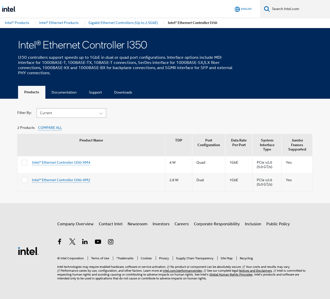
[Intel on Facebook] (59, 242)
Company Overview (75, 224)
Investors (161, 224)
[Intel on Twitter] (72, 242)
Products (31, 92)
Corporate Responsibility (217, 224)
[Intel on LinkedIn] (85, 242)
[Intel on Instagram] (110, 242)
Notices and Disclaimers (255, 270)
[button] (71, 112)
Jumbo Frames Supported (297, 145)
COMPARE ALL (50, 128)
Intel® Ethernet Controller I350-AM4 (61, 162)
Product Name (91, 140)
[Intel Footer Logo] (28, 250)
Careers (182, 224)
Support (95, 92)
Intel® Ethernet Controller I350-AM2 (61, 180)
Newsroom (137, 224)
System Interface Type (267, 145)
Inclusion (253, 224)
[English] (243, 9)
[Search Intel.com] (300, 9)
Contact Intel (110, 224)
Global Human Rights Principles (231, 274)
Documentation (64, 92)
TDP (178, 140)
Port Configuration (208, 142)
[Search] (267, 9)
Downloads (123, 92)
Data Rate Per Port (239, 142)
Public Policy (278, 224)
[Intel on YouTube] (98, 242)
